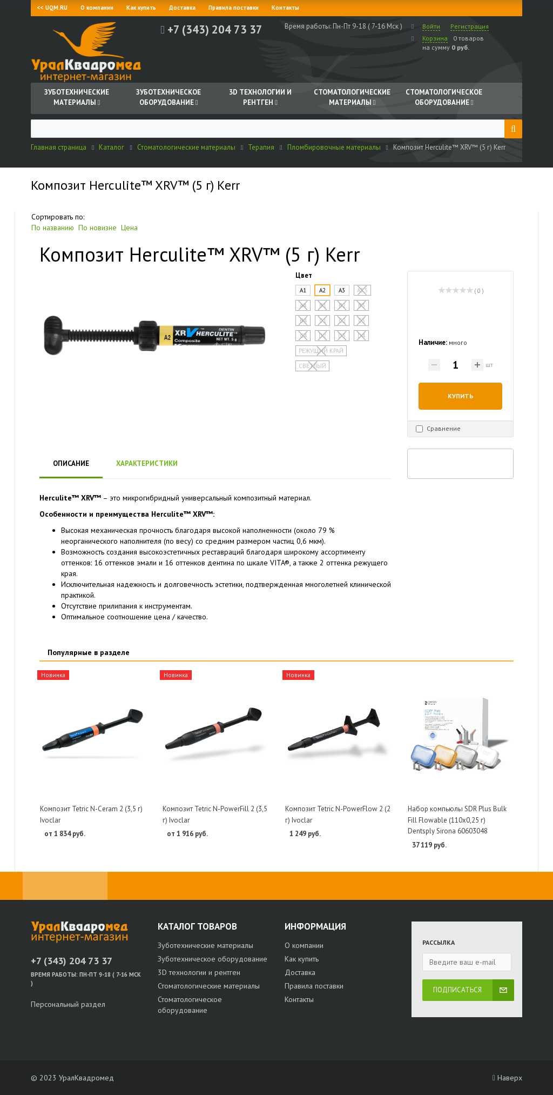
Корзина (435, 38)
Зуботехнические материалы (205, 945)
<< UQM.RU (52, 7)
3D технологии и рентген (199, 972)
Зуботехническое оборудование (212, 959)
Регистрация (469, 26)
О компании (96, 7)
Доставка (182, 7)
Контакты (285, 7)
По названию (52, 227)
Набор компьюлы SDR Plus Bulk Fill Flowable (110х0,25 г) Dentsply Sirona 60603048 (457, 820)
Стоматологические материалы (209, 986)
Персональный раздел (68, 1004)
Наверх (507, 1078)
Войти (431, 26)
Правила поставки (233, 7)
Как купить (141, 7)
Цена (129, 227)
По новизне (97, 227)
